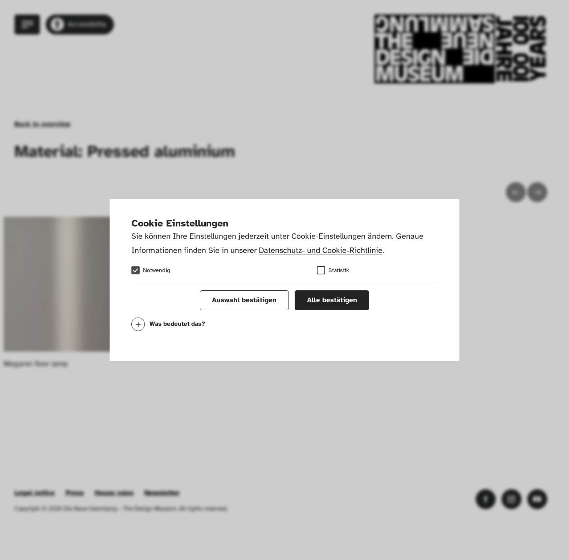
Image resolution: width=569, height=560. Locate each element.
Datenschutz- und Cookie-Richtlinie (320, 250)
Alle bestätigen (332, 300)
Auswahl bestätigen (244, 300)
